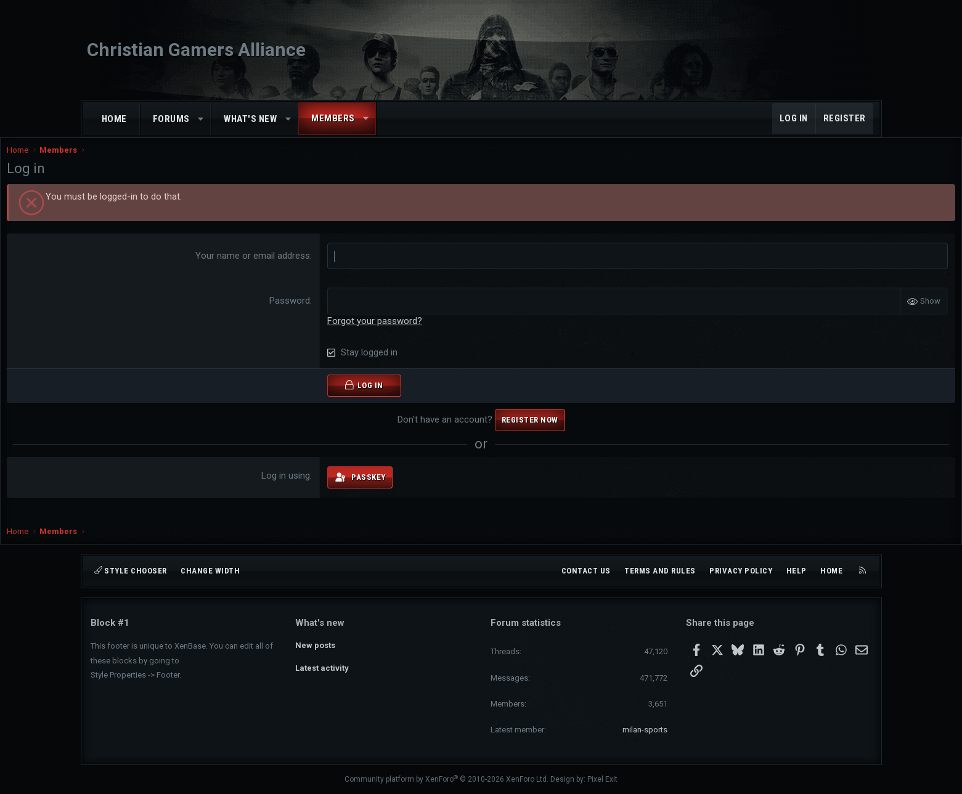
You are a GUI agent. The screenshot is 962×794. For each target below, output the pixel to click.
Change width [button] (210, 570)
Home (114, 118)
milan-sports (644, 729)
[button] (200, 119)
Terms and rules (660, 570)
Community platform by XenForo (446, 779)
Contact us (586, 570)
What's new (250, 118)
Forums (171, 118)
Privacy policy (740, 570)
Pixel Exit (602, 779)
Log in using (314, 487)
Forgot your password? (403, 332)
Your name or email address (281, 267)
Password (318, 312)
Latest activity (322, 666)
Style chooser (130, 570)
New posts (315, 644)
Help (796, 570)
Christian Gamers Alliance (196, 49)
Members (333, 118)
